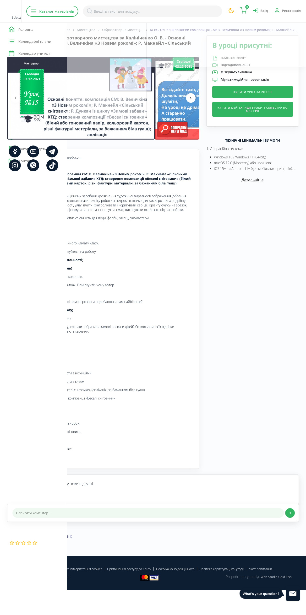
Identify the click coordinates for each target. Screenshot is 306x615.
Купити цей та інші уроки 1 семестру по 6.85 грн (263, 117)
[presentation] (82, 98)
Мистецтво (153, 30)
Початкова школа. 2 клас (116, 30)
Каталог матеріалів (97, 11)
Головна (81, 30)
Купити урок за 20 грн (264, 100)
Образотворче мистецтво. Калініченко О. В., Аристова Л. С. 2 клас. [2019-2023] (193, 30)
